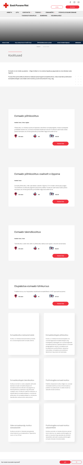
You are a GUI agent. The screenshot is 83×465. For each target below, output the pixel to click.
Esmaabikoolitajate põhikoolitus (57, 335)
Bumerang (43, 15)
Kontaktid (26, 12)
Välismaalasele (56, 15)
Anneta (9, 12)
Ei (76, 462)
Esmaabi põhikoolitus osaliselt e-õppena (37, 173)
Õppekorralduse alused (44, 42)
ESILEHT (38, 46)
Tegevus (38, 12)
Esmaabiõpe (50, 12)
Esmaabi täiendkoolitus (27, 231)
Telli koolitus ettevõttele (23, 42)
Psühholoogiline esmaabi (67, 12)
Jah (65, 462)
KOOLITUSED (46, 46)
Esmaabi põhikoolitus (26, 115)
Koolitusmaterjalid (63, 42)
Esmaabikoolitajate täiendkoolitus (22, 380)
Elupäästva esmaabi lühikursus (31, 286)
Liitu (17, 12)
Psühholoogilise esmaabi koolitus (57, 380)
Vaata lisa (60, 144)
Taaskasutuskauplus (29, 15)
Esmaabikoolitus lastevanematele (22, 335)
